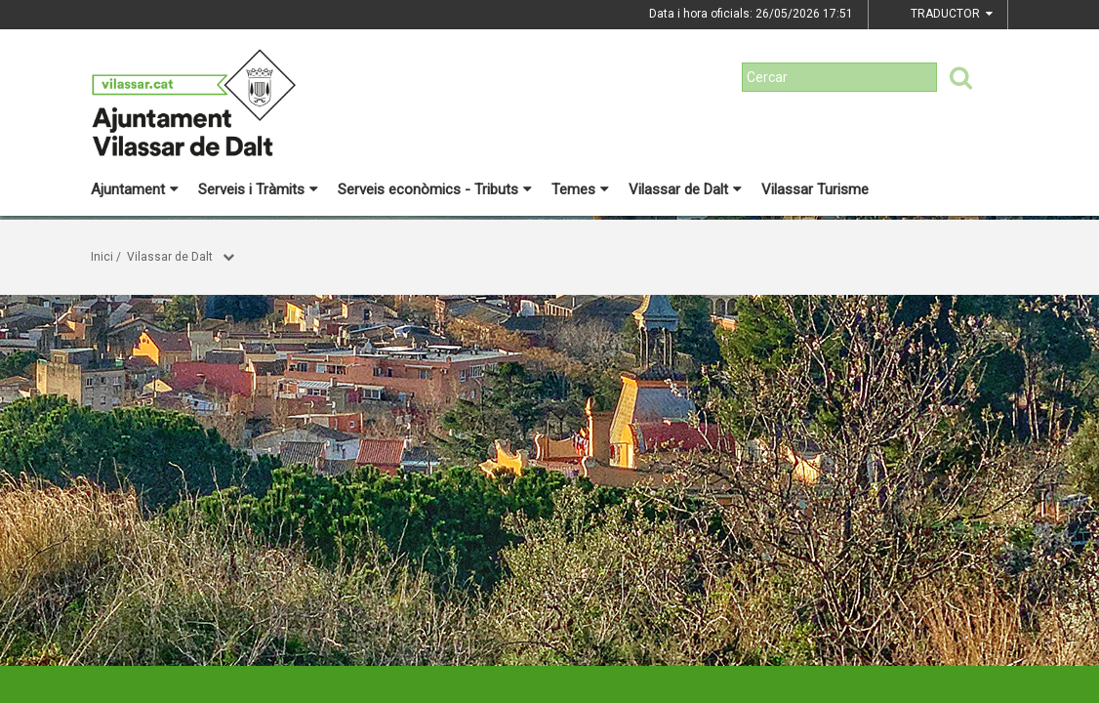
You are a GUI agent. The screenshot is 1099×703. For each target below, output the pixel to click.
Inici (102, 257)
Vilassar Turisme (815, 189)
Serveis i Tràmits (258, 189)
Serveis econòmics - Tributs (435, 189)
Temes (580, 189)
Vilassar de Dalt (685, 189)
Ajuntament (135, 189)
